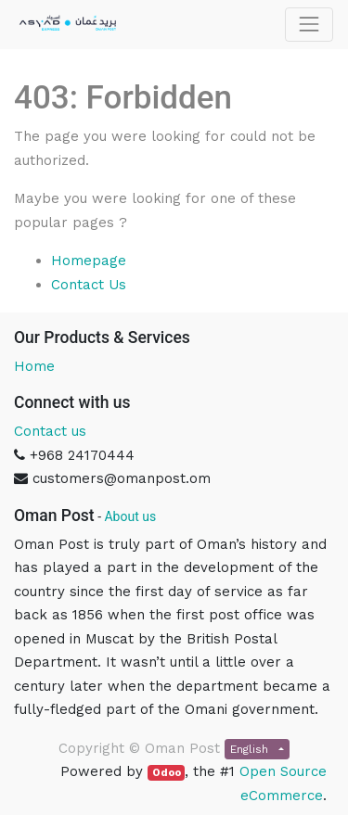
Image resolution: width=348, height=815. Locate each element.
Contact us (50, 431)
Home (34, 366)
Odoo (166, 773)
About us (130, 516)
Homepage (88, 260)
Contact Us (88, 284)
